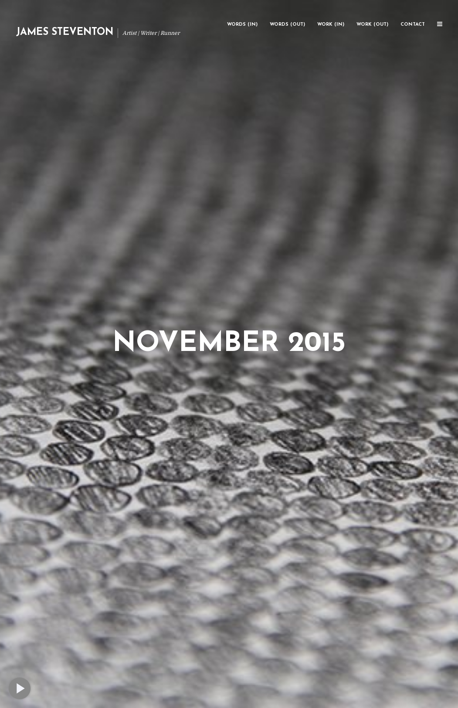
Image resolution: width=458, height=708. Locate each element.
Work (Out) (372, 24)
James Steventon (64, 32)
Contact (412, 24)
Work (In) (330, 24)
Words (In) (242, 24)
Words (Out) (287, 24)
